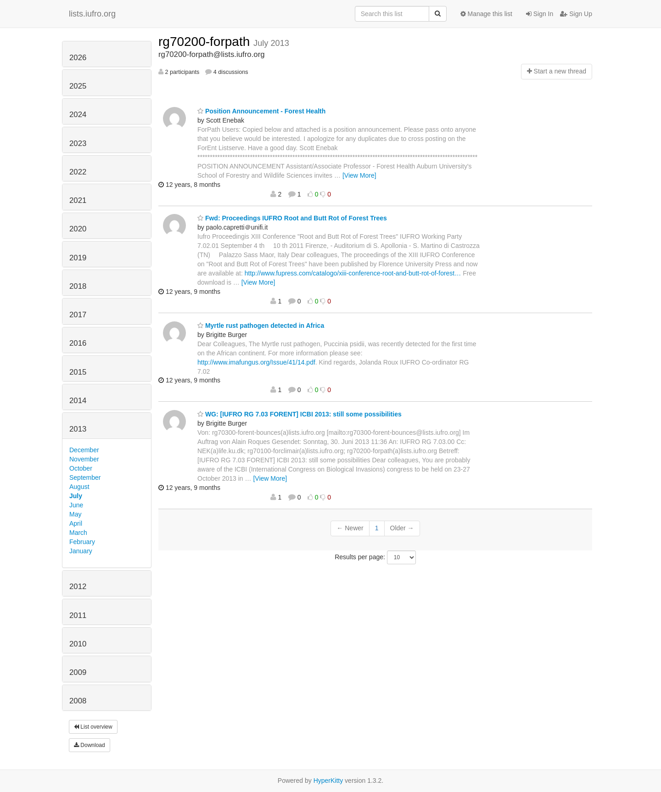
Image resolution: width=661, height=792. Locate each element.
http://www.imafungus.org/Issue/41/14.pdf (256, 362)
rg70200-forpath (205, 41)
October (80, 468)
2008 (77, 701)
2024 (77, 114)
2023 (77, 143)
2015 (77, 372)
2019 (77, 257)
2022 (77, 172)
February (82, 541)
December (84, 450)
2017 (77, 314)
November (84, 459)
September (85, 477)
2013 (77, 429)
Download (89, 745)
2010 (77, 644)
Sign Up (576, 13)
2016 (77, 343)
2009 (77, 672)
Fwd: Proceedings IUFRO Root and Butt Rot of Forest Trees (292, 218)
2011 (77, 615)
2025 (77, 86)
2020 (77, 229)
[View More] (359, 175)
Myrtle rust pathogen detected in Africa (260, 325)
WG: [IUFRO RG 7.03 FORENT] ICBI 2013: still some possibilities (299, 414)
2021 (77, 200)
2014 (77, 400)
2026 (77, 57)
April (75, 523)
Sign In (539, 13)
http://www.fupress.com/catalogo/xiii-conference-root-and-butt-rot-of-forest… (353, 273)
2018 (77, 286)
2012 (77, 586)
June (76, 505)
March (78, 532)
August (79, 486)
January (80, 551)
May (75, 514)
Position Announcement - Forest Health (261, 111)
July (75, 496)
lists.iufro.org (92, 13)
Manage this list (486, 13)
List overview (93, 727)
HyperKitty (328, 780)
